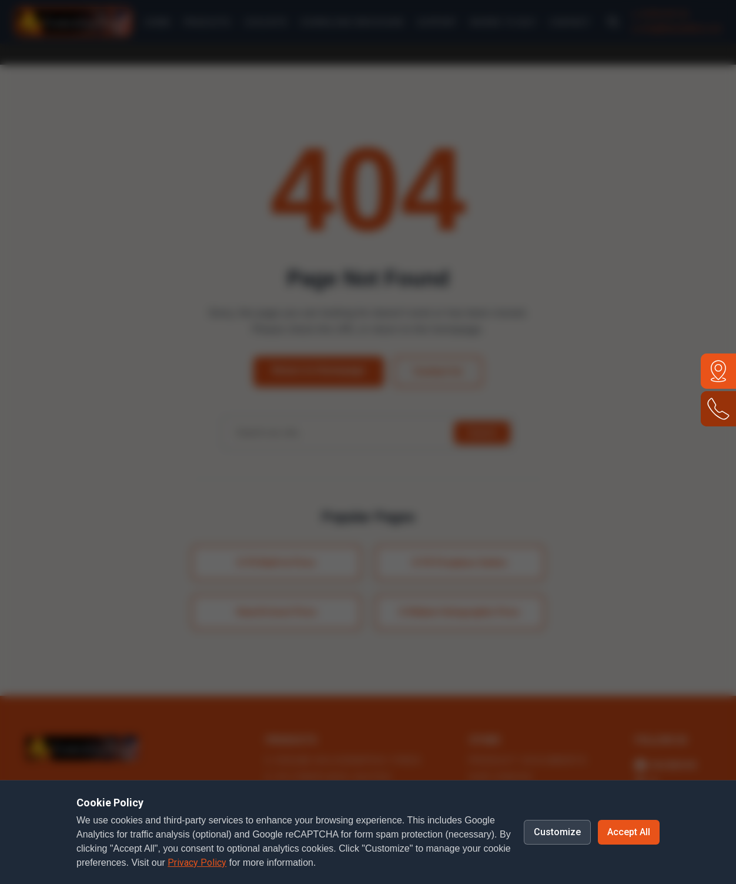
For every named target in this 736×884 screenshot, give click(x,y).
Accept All (628, 832)
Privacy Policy (197, 862)
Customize (557, 832)
